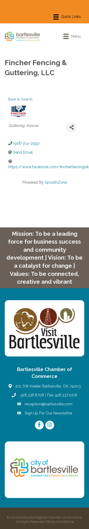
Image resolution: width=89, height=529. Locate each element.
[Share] (71, 127)
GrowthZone (56, 182)
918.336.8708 (31, 395)
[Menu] (67, 17)
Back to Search (20, 99)
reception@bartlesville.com (48, 404)
